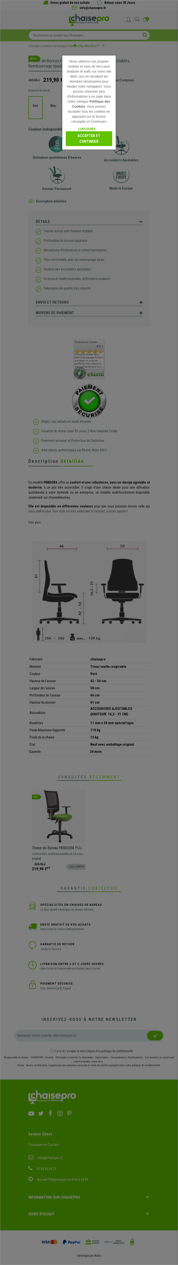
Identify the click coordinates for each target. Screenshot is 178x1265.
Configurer (86, 129)
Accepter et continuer (88, 138)
